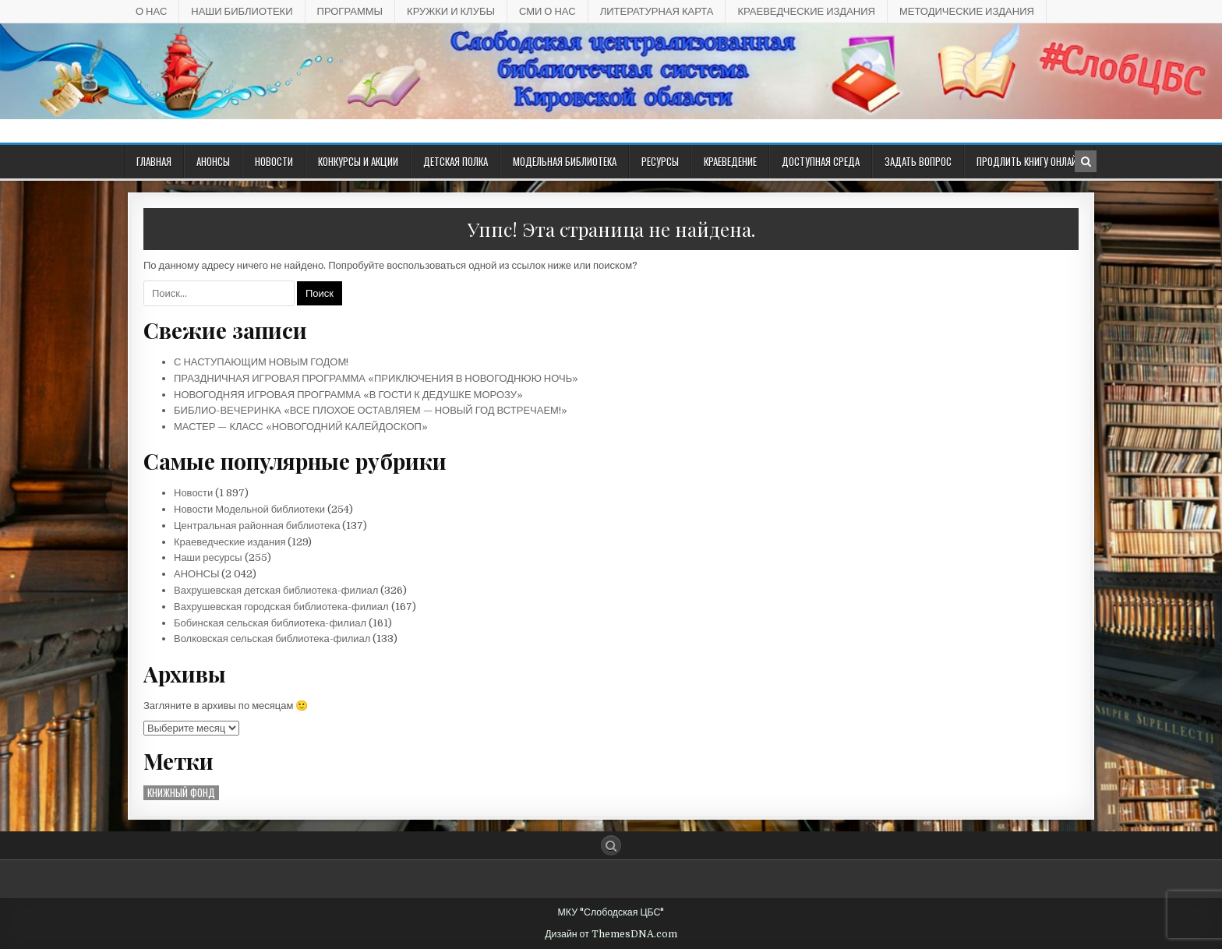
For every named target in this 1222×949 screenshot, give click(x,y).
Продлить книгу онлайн (1029, 161)
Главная (153, 161)
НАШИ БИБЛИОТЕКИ (241, 11)
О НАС (151, 11)
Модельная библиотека (564, 161)
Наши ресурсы (208, 557)
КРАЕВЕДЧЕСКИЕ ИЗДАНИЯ (806, 11)
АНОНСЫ (213, 161)
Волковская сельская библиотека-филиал (272, 638)
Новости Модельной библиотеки (249, 509)
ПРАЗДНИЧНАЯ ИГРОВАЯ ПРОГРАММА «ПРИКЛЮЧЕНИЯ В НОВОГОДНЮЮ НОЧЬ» (376, 378)
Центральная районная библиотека (257, 525)
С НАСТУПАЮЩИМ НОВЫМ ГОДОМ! (261, 362)
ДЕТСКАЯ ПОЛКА (455, 161)
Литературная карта (657, 11)
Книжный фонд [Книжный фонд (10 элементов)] (181, 792)
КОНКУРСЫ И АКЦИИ (358, 161)
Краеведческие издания (229, 542)
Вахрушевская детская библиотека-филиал (276, 590)
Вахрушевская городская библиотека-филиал (281, 606)
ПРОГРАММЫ (350, 11)
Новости (274, 161)
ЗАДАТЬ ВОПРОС (918, 161)
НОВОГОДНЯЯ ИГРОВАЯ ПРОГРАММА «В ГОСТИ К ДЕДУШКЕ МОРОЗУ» (348, 394)
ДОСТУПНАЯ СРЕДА (821, 161)
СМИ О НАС (547, 11)
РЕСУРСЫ (660, 161)
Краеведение (730, 161)
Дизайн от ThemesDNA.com (611, 934)
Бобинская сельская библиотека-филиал (270, 623)
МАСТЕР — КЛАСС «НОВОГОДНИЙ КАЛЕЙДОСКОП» (301, 426)
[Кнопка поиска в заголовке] (1086, 161)
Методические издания (966, 11)
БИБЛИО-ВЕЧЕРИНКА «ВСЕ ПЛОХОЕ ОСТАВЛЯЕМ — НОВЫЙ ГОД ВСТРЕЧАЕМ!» (370, 410)
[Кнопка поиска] (611, 845)
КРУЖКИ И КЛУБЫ (451, 11)
